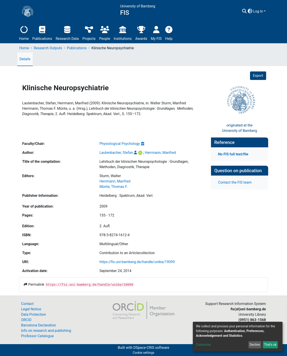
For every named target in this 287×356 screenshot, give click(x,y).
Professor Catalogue (37, 336)
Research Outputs (48, 48)
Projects (89, 32)
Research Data (67, 32)
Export (258, 75)
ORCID (26, 320)
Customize (203, 344)
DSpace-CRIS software (151, 347)
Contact (27, 304)
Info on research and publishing (46, 330)
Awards (141, 32)
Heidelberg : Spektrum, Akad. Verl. (126, 195)
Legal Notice (31, 309)
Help (169, 32)
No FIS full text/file (233, 154)
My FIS (156, 32)
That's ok (270, 344)
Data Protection (33, 314)
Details (25, 59)
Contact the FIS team (235, 182)
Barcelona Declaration (38, 325)
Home (24, 32)
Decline (255, 344)
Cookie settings (143, 352)
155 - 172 (106, 215)
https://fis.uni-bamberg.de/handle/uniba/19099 (137, 262)
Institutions (123, 32)
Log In (258, 11)
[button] (250, 11)
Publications (42, 32)
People (104, 32)
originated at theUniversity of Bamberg (239, 128)
